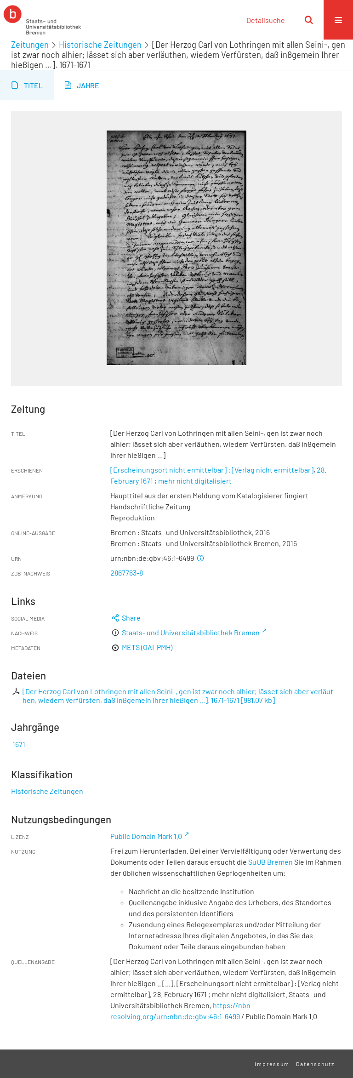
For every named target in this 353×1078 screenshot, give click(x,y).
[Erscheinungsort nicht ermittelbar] (168, 469)
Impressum (272, 1064)
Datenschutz (315, 1064)
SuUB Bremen (270, 861)
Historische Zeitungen (100, 45)
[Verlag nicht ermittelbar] (272, 469)
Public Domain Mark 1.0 (146, 836)
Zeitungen (30, 45)
